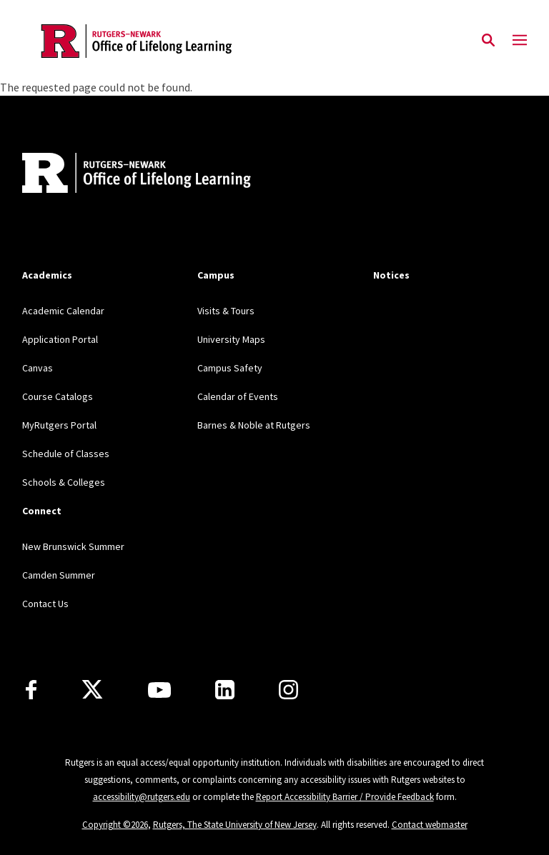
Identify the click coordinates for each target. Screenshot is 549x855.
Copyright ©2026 (115, 825)
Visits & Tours (225, 310)
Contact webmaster (430, 825)
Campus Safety (229, 367)
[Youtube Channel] (159, 690)
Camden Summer (58, 575)
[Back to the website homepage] (136, 41)
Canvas (37, 367)
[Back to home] (116, 174)
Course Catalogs (57, 396)
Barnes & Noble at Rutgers (253, 425)
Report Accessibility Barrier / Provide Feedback (345, 797)
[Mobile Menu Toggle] (519, 40)
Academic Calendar (63, 310)
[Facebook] (31, 689)
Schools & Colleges (63, 482)
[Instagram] (288, 689)
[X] (92, 690)
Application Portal (60, 339)
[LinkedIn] (224, 689)
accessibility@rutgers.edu (141, 797)
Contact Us (45, 603)
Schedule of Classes (65, 453)
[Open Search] (488, 40)
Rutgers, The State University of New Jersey (235, 825)
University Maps (231, 339)
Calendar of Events (237, 396)
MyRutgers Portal (59, 425)
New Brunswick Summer (73, 546)
